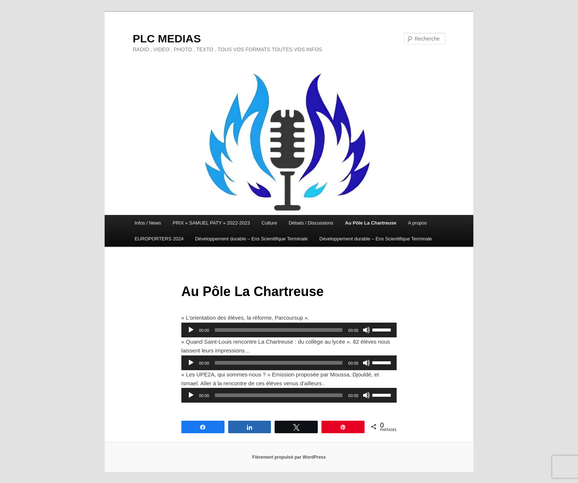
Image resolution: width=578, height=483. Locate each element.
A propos (417, 223)
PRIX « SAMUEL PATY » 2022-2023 (211, 223)
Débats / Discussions (311, 223)
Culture (269, 223)
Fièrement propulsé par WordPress (289, 457)
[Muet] (366, 330)
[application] (289, 330)
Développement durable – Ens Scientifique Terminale (251, 239)
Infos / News (148, 223)
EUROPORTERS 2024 (159, 239)
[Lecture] (191, 330)
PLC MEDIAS (167, 38)
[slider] (278, 330)
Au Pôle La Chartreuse (370, 223)
